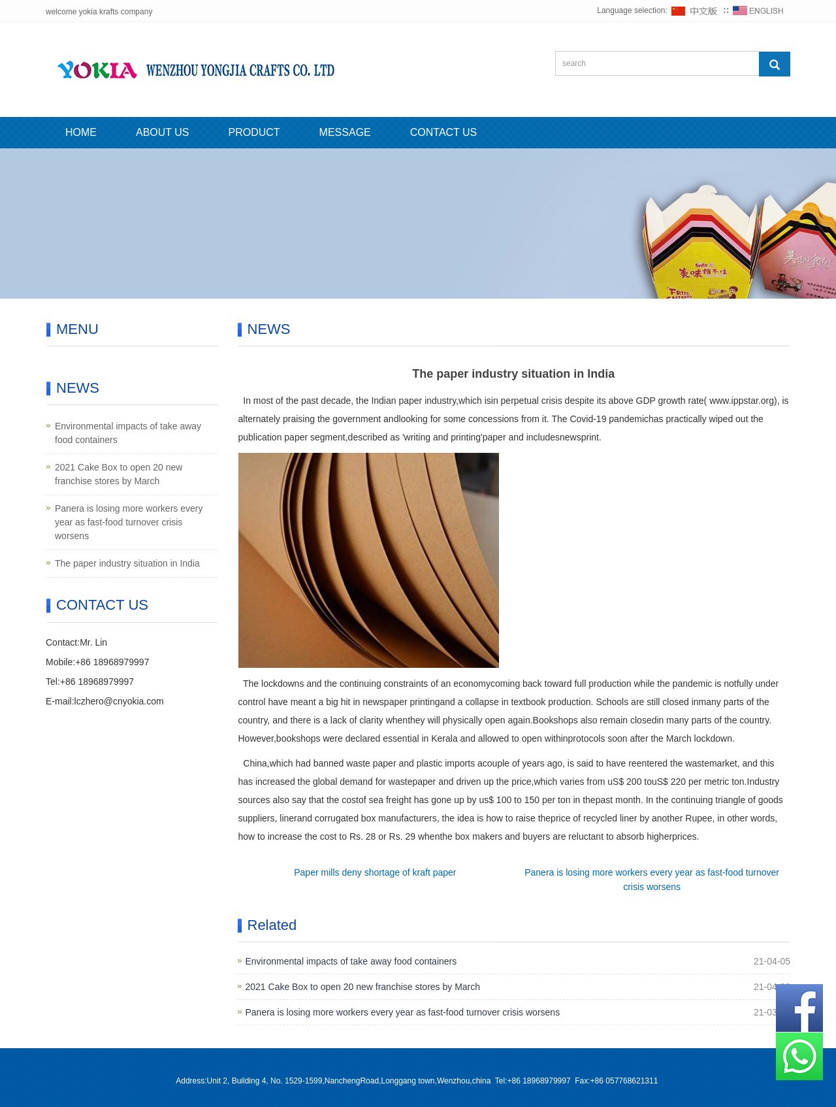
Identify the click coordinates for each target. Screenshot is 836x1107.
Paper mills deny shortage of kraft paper (375, 872)
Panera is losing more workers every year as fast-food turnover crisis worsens (403, 1012)
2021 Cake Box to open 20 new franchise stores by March (363, 987)
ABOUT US (162, 132)
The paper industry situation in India (127, 563)
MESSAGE (345, 132)
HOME (81, 132)
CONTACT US (443, 132)
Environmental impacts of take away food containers (351, 961)
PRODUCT (254, 132)
